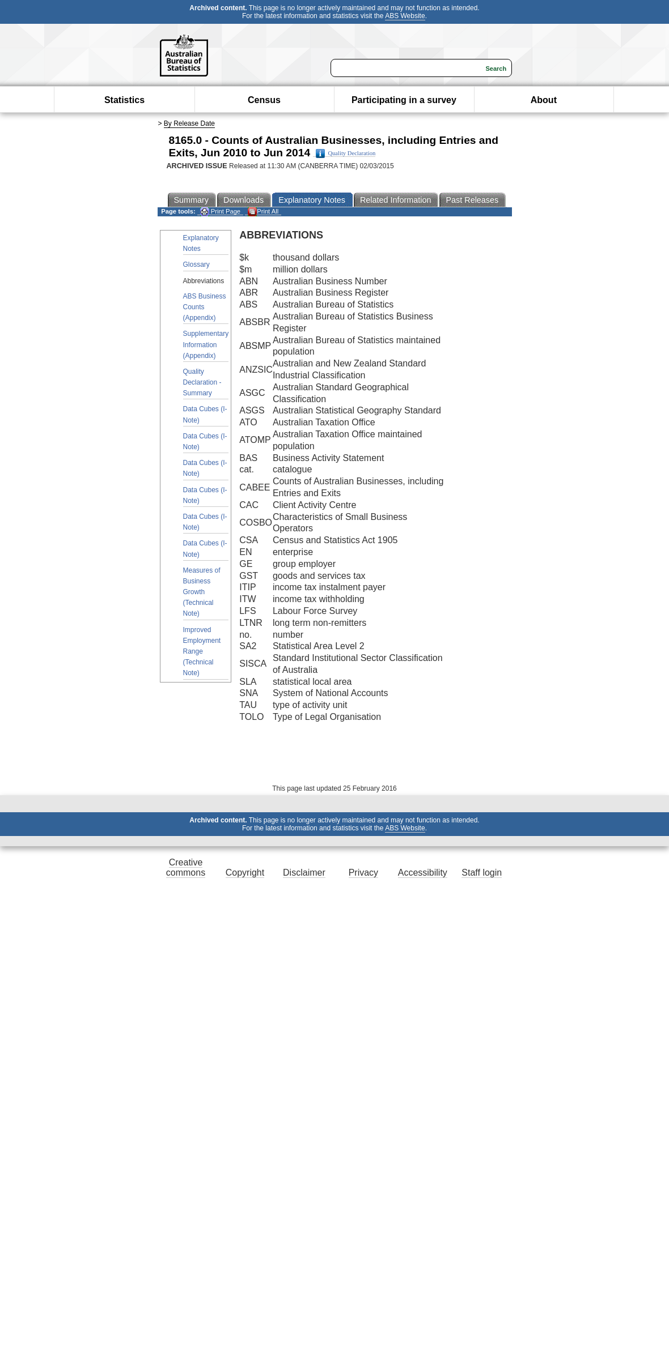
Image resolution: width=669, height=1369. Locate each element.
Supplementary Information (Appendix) (206, 344)
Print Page (220, 211)
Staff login (481, 872)
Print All (263, 211)
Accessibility (422, 872)
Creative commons (185, 867)
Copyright (245, 872)
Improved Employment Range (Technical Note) (202, 651)
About (544, 100)
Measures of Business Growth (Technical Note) (202, 592)
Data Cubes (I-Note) (205, 414)
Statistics (124, 100)
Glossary (196, 264)
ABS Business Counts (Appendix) (204, 307)
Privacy (363, 872)
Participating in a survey (404, 100)
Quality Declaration (345, 153)
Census (264, 100)
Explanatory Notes (201, 243)
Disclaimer (304, 872)
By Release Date (189, 123)
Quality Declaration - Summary (202, 382)
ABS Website (405, 16)
